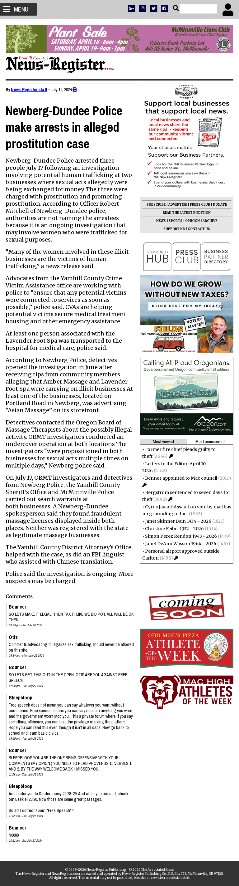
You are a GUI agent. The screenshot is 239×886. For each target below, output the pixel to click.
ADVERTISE (177, 205)
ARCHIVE (209, 221)
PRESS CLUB (199, 205)
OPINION (192, 221)
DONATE (219, 205)
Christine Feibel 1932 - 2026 (173, 528)
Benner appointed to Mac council (180, 478)
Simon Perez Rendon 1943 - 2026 (180, 536)
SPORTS (175, 221)
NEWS (160, 221)
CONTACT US (198, 229)
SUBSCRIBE (155, 205)
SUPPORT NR (173, 229)
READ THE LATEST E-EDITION (186, 213)
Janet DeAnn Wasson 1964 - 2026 (180, 543)
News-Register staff (30, 89)
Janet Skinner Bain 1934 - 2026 (177, 521)
